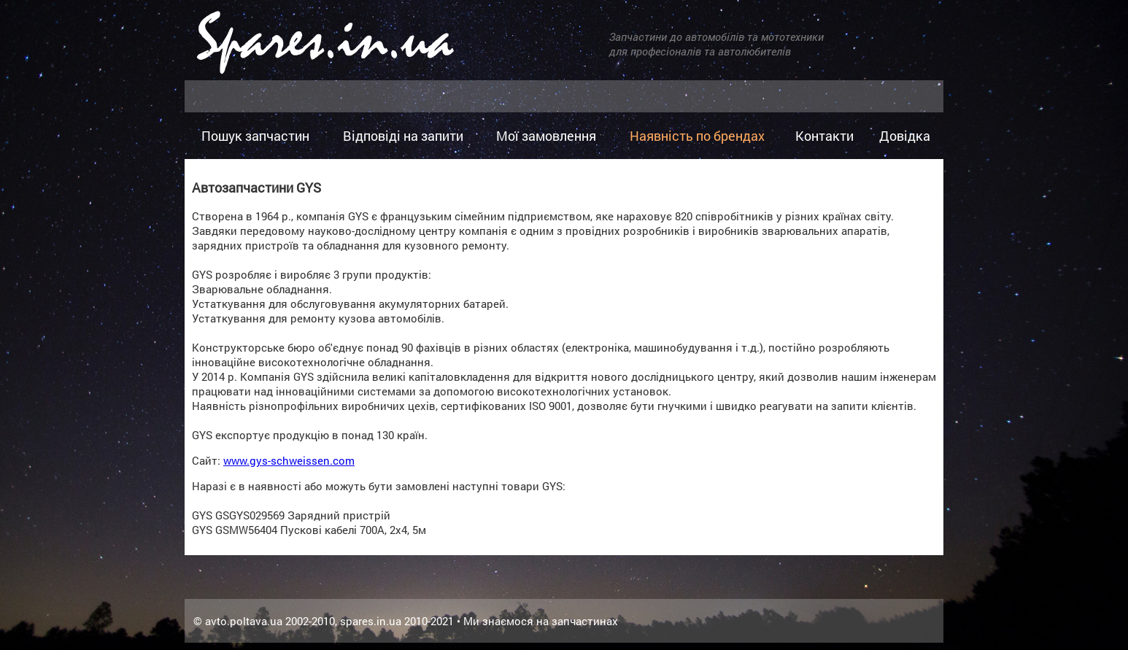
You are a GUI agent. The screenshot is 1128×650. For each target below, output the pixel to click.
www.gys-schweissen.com (289, 460)
